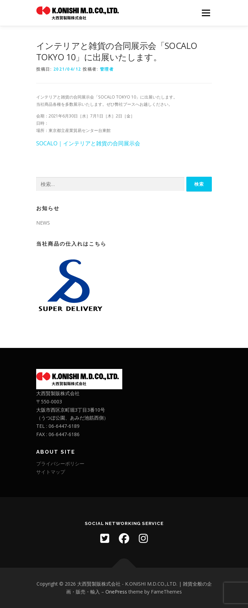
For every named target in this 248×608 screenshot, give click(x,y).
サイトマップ (50, 471)
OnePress (116, 591)
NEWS (43, 222)
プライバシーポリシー (60, 463)
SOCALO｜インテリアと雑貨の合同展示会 (88, 143)
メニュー (206, 13)
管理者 (107, 69)
